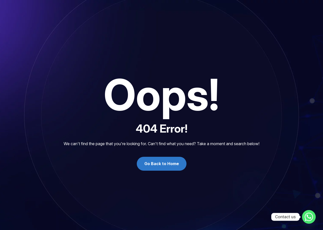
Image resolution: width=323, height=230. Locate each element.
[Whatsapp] (309, 217)
